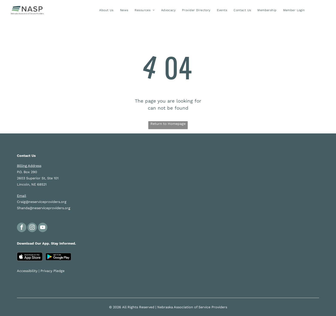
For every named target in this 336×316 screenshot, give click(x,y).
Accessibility (27, 271)
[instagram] (32, 228)
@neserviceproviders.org (46, 202)
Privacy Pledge (52, 271)
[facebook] (21, 228)
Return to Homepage (168, 124)
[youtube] (42, 228)
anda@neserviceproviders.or (44, 208)
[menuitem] (106, 10)
